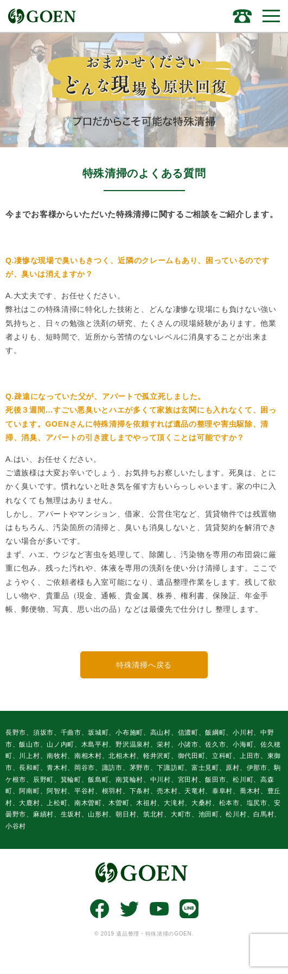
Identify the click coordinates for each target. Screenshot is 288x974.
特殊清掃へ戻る (144, 665)
